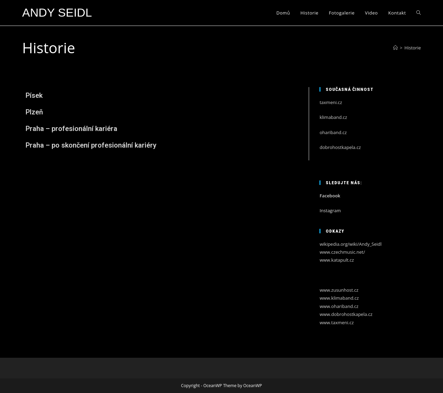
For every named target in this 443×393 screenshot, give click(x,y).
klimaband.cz (333, 117)
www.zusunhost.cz (338, 290)
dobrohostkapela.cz (340, 147)
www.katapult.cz (336, 260)
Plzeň (34, 112)
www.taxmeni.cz (336, 322)
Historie (413, 48)
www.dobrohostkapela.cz (345, 314)
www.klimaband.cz (339, 298)
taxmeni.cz (330, 102)
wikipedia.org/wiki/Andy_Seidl (350, 244)
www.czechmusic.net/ (342, 252)
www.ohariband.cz (338, 306)
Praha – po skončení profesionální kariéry (91, 145)
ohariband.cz (332, 132)
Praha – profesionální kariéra (71, 128)
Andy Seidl (57, 12)
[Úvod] (395, 48)
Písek (34, 95)
